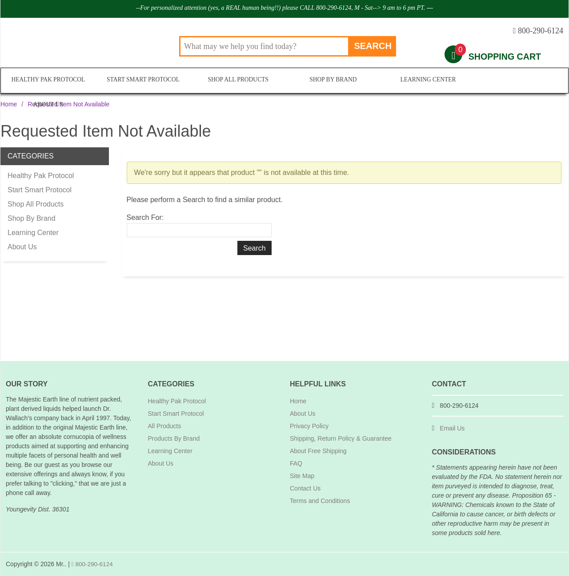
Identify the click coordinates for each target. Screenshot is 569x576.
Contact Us (305, 488)
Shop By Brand (331, 80)
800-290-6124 (93, 564)
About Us (520, 80)
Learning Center (426, 80)
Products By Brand (174, 438)
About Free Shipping (318, 450)
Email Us (452, 428)
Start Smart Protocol (142, 80)
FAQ (296, 463)
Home (8, 104)
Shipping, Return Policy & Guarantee (341, 438)
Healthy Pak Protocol (48, 80)
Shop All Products (236, 80)
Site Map (302, 475)
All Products (164, 426)
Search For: (145, 217)
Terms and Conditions (320, 500)
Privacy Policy (309, 426)
